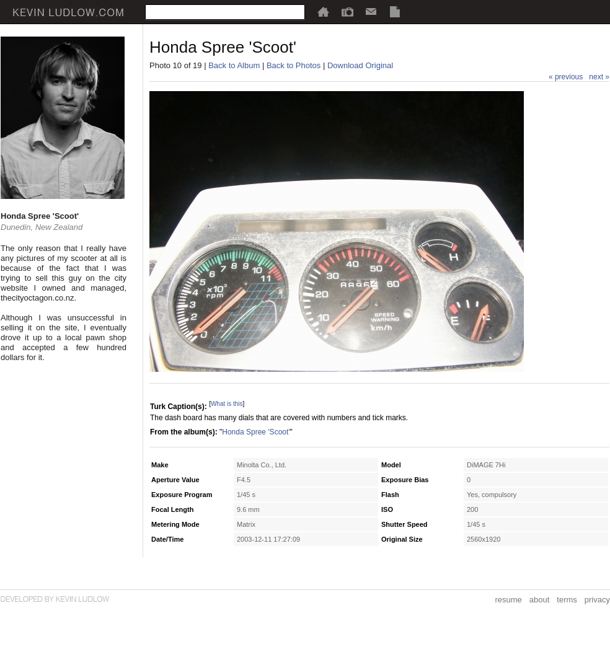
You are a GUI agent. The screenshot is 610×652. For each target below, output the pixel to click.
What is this (227, 403)
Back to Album (234, 65)
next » (599, 77)
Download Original (360, 65)
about (539, 599)
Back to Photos (293, 65)
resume (508, 599)
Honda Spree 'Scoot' (256, 432)
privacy (597, 599)
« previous (566, 77)
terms (567, 599)
